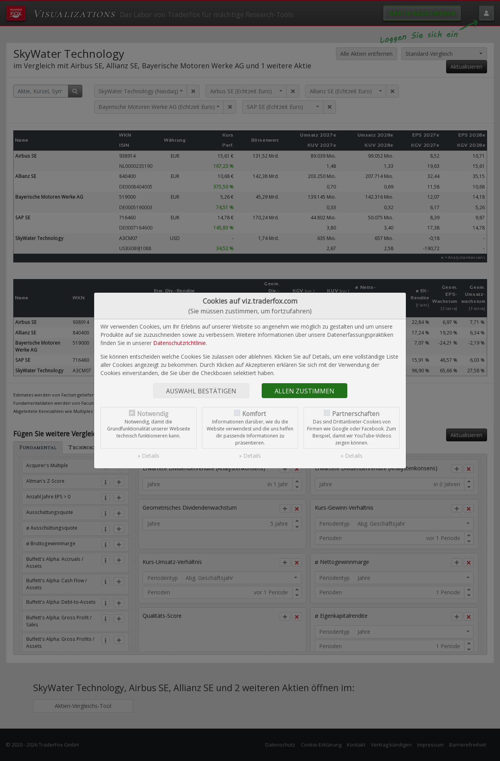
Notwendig (152, 414)
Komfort (254, 414)
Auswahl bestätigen (201, 391)
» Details (148, 455)
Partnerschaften (355, 414)
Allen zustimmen (304, 391)
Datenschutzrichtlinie (179, 343)
